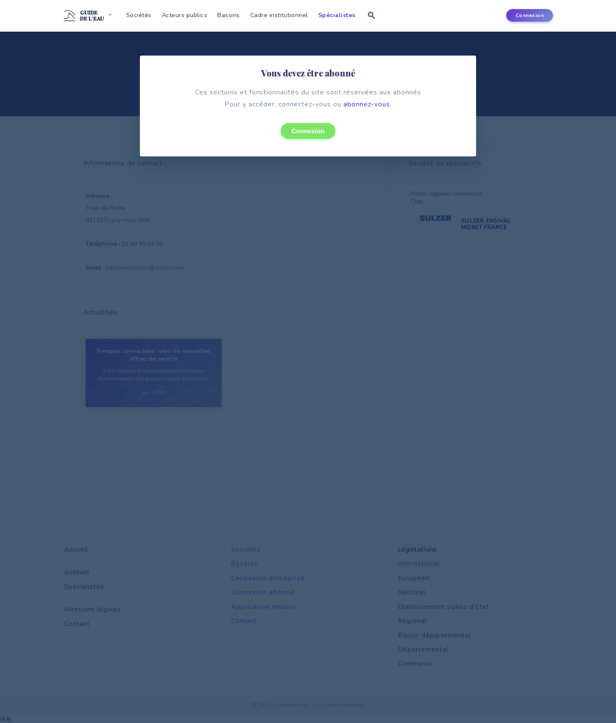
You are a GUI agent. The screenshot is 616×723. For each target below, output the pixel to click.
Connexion (308, 131)
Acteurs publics (184, 15)
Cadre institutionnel (279, 15)
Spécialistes (336, 15)
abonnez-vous (367, 104)
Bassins (228, 15)
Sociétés (138, 15)
